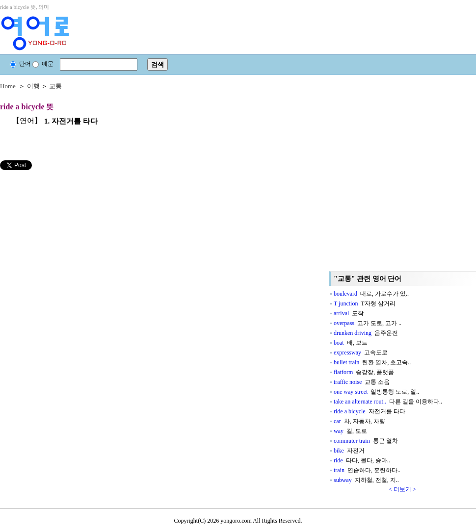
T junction (365, 303)
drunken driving (366, 332)
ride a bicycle (369, 411)
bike (349, 450)
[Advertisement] (92, 269)
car (359, 421)
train (367, 470)
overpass (367, 323)
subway (366, 480)
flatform (364, 372)
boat (351, 342)
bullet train (372, 362)
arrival (349, 313)
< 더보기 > (402, 489)
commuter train (366, 440)
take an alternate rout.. (388, 401)
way (350, 431)
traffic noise (362, 382)
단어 (20, 63)
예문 (42, 63)
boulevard (371, 293)
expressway (361, 352)
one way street (376, 391)
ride (362, 460)
